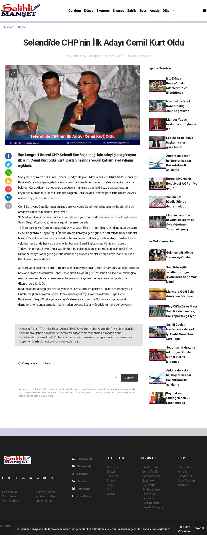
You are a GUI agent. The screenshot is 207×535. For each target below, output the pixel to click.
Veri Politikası (10, 500)
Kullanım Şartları (46, 492)
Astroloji (183, 485)
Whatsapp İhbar (45, 496)
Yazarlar (80, 473)
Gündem (74, 11)
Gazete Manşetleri (154, 507)
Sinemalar (149, 494)
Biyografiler (185, 476)
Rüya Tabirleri (186, 480)
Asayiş (154, 11)
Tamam (183, 531)
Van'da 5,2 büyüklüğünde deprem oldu (176, 201)
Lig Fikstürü (149, 485)
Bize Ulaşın (81, 496)
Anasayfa (9, 27)
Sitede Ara (184, 467)
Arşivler (80, 481)
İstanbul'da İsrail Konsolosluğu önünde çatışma (178, 106)
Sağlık (131, 11)
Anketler (183, 471)
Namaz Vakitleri (152, 476)
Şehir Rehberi (151, 502)
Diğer (167, 11)
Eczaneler (149, 480)
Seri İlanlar (149, 498)
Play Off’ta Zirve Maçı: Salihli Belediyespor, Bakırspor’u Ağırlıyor (182, 311)
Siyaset (118, 11)
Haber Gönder (44, 500)
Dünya (88, 11)
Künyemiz (81, 488)
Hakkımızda (9, 492)
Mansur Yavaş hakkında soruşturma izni (181, 124)
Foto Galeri (82, 459)
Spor (143, 11)
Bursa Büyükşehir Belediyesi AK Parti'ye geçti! (181, 183)
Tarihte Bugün (151, 489)
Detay (185, 527)
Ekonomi (103, 11)
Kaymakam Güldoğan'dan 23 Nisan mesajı (178, 398)
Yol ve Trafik (150, 471)
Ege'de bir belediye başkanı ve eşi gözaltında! (179, 142)
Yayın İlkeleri (10, 496)
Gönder (129, 377)
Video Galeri (82, 466)
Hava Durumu (151, 467)
